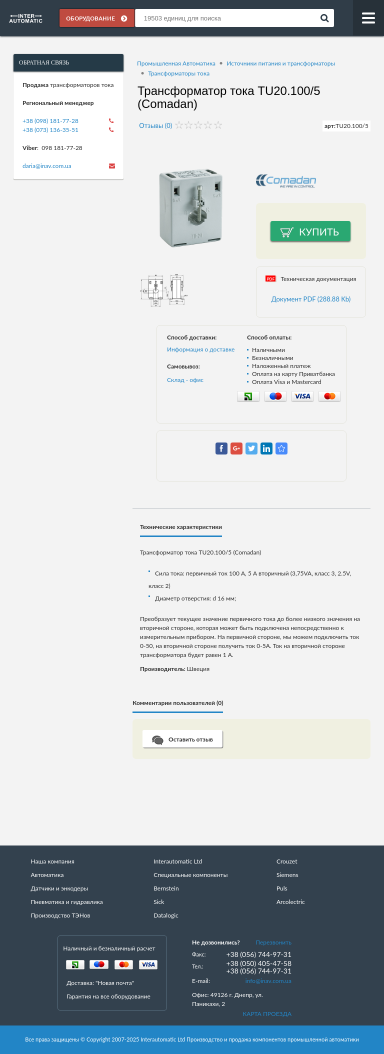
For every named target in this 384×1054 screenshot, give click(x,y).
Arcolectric (290, 902)
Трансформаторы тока (179, 73)
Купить (319, 232)
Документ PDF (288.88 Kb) (311, 300)
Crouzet (287, 862)
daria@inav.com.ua (47, 166)
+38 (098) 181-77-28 (50, 120)
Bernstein (166, 888)
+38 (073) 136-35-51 (50, 130)
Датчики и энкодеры (59, 888)
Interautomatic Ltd (178, 862)
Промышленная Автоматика (176, 63)
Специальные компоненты (191, 875)
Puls (282, 888)
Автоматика (47, 875)
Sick (159, 902)
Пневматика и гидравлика (66, 902)
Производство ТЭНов (60, 916)
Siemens (287, 875)
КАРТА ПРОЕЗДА (267, 1014)
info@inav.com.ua (269, 981)
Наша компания (52, 862)
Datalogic (166, 916)
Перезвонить (274, 942)
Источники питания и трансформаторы (280, 63)
